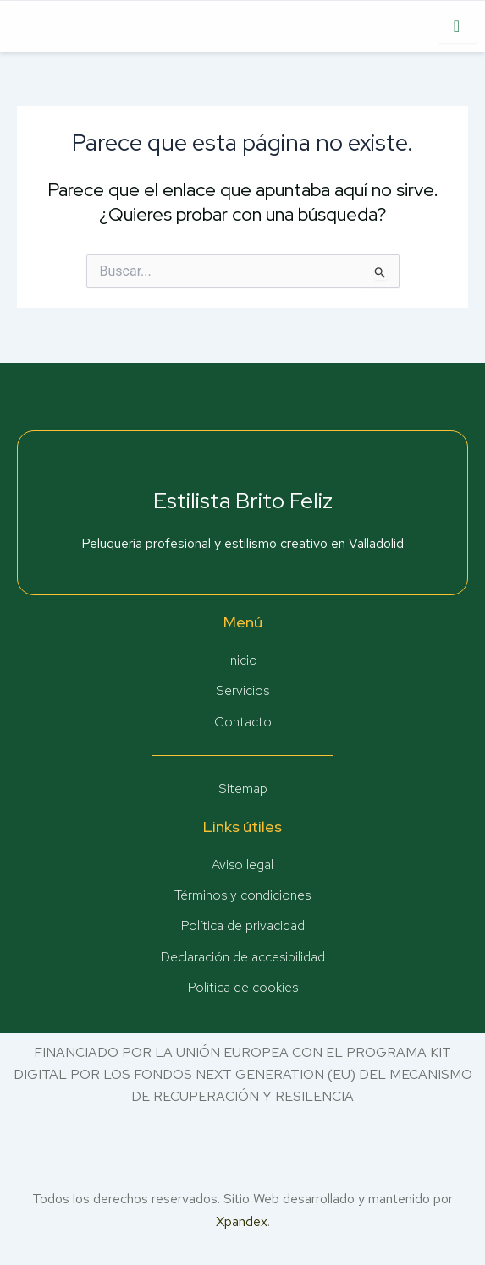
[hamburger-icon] (457, 26)
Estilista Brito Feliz (243, 500)
